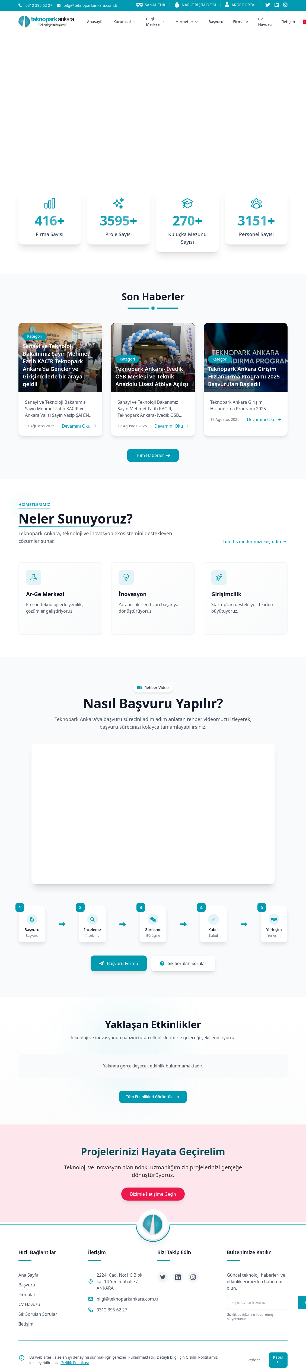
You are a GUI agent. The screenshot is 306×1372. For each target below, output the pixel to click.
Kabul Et (278, 1360)
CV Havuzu (29, 1304)
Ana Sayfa (28, 1275)
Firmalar (27, 1295)
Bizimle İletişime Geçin (153, 1194)
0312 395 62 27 (112, 1310)
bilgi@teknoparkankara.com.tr (127, 1299)
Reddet (253, 1359)
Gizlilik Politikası (74, 1362)
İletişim (25, 1324)
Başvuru (26, 1285)
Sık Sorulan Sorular (37, 1314)
